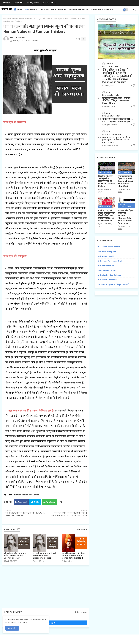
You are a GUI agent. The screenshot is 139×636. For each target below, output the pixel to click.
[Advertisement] (48, 588)
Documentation (49, 2)
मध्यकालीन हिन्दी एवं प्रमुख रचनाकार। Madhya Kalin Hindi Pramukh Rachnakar (126, 216)
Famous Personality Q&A (111, 261)
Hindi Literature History (102, 9)
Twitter (37, 502)
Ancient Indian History (110, 247)
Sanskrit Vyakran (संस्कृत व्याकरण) (114, 284)
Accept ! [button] (12, 628)
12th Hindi (44, 9)
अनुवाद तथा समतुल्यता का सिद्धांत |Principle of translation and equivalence (116, 140)
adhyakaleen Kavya (78, 9)
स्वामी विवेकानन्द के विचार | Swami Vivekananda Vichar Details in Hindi (74, 555)
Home (18, 9)
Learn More (22, 622)
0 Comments (81, 612)
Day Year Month (107, 256)
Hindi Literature (58, 9)
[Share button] (61, 502)
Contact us (19, 2)
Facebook (22, 502)
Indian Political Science (110, 275)
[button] (134, 9)
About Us (7, 2)
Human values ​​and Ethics (21, 18)
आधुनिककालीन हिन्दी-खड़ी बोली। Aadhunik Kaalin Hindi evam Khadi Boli (126, 181)
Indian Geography (108, 270)
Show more (82, 529)
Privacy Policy (33, 2)
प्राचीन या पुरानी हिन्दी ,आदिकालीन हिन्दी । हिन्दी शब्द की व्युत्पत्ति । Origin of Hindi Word (106, 215)
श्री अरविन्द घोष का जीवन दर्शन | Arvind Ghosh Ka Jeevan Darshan (15, 555)
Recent (30, 9)
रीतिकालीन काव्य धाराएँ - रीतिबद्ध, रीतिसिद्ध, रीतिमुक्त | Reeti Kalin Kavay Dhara (116, 100)
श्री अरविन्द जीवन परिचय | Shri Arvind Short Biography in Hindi (44, 555)
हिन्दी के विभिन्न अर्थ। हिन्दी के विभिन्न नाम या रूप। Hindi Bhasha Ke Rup (106, 181)
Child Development (108, 251)
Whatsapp (51, 502)
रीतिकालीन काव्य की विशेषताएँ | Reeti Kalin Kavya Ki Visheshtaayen (118, 120)
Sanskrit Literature (108, 280)
